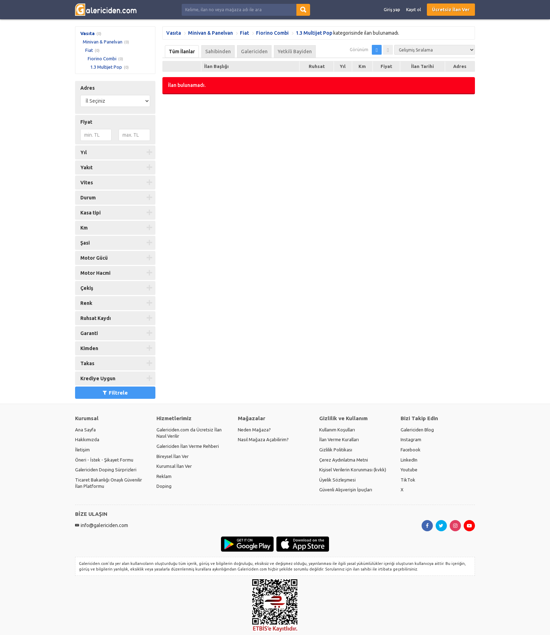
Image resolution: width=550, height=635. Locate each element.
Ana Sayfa (85, 429)
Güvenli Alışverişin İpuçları (345, 489)
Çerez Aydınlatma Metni (343, 459)
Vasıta (87, 33)
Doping (164, 486)
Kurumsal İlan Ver (174, 466)
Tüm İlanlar (182, 51)
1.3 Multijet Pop (106, 66)
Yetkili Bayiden (295, 51)
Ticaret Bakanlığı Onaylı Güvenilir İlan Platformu (108, 483)
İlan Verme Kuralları (339, 439)
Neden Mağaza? (254, 429)
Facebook (411, 449)
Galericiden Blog (417, 429)
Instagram (411, 439)
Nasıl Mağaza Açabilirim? (263, 439)
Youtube (409, 469)
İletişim (82, 449)
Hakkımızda (87, 439)
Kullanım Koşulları (337, 429)
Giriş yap (392, 9)
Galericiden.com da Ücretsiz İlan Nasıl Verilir (189, 433)
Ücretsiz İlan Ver (451, 9)
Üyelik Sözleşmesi (337, 479)
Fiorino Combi (102, 58)
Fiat (89, 50)
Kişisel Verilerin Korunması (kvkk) (352, 469)
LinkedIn (409, 459)
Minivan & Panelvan (102, 41)
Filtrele (115, 393)
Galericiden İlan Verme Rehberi (187, 446)
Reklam (164, 476)
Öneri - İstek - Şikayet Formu (104, 459)
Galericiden (254, 51)
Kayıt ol (413, 9)
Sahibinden (218, 51)
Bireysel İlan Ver (172, 456)
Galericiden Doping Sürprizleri (105, 469)
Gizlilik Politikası (335, 449)
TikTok (408, 479)
